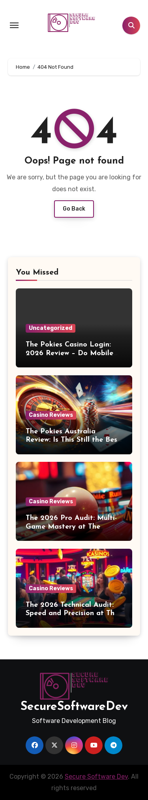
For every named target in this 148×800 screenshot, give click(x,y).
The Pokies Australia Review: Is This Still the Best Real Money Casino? (73, 440)
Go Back (74, 208)
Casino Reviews (51, 415)
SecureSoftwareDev (74, 707)
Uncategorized (50, 328)
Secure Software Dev (96, 776)
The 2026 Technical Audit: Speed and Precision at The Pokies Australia (72, 613)
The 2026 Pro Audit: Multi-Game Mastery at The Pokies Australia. (71, 526)
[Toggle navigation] (14, 25)
